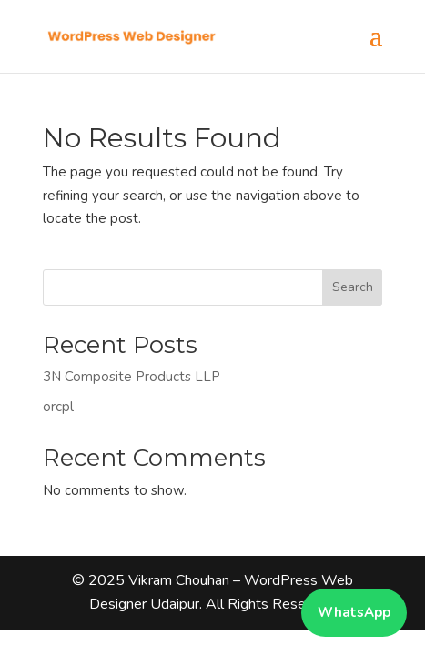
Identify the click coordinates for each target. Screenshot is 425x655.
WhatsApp (354, 612)
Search (352, 287)
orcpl (58, 407)
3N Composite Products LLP (131, 377)
